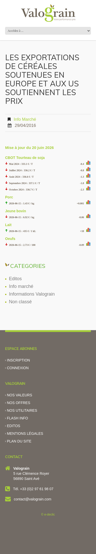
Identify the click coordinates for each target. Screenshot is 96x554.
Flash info (17, 418)
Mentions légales (25, 433)
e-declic (49, 514)
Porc (9, 197)
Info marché (25, 119)
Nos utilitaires (22, 410)
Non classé (20, 301)
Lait (8, 225)
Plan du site (19, 441)
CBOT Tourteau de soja (25, 158)
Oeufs (10, 239)
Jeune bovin (15, 211)
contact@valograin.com (32, 499)
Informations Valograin (32, 294)
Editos (15, 278)
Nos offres (18, 403)
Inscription (18, 360)
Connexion (18, 368)
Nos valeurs (19, 395)
